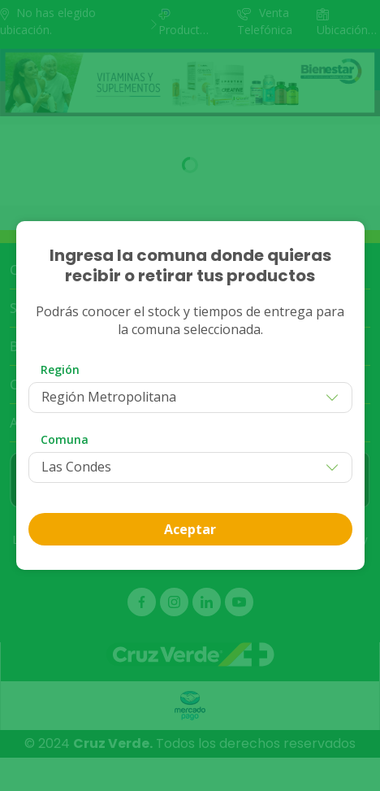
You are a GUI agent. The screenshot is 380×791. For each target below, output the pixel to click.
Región (60, 369)
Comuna (65, 439)
